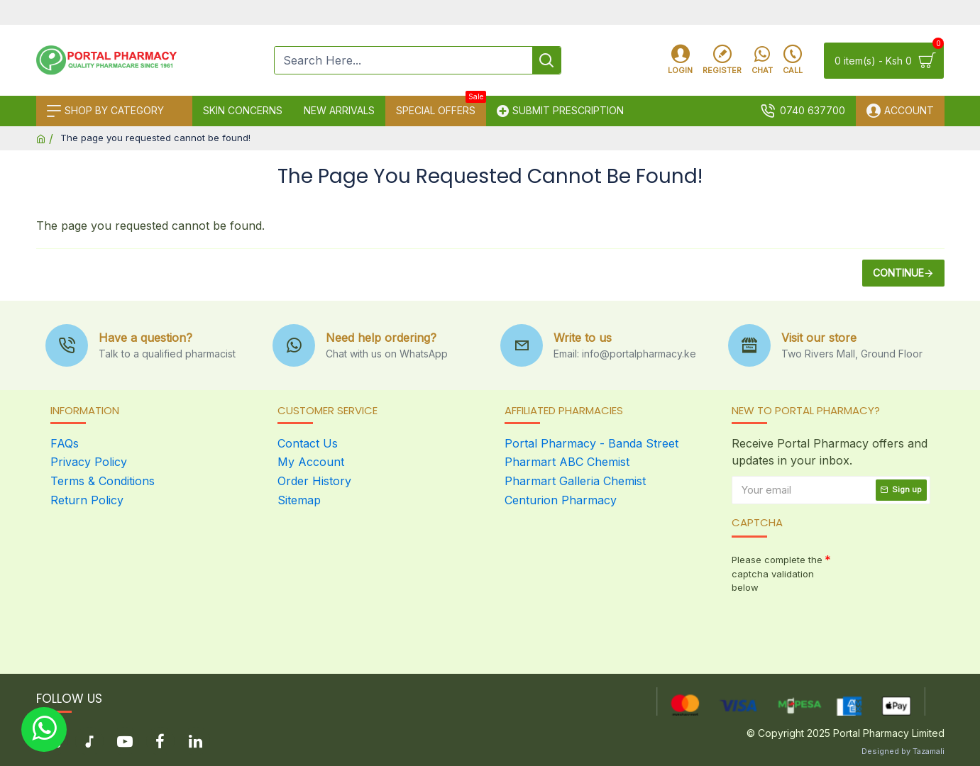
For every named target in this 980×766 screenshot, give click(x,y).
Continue (898, 273)
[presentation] (831, 624)
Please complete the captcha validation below (777, 573)
